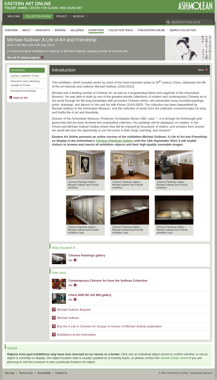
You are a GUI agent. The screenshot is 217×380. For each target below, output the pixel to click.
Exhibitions (96, 30)
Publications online (151, 30)
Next (201, 69)
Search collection (183, 30)
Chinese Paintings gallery (86, 255)
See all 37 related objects (23, 57)
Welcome (14, 16)
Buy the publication (109, 326)
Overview (11, 30)
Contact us (61, 373)
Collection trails (120, 30)
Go (70, 260)
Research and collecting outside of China (25, 83)
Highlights (42, 30)
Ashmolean (195, 6)
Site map (9, 373)
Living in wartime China (25, 75)
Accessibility (44, 373)
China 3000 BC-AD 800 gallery (89, 295)
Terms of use (26, 373)
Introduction (18, 70)
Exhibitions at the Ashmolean (76, 334)
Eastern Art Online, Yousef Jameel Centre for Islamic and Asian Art (45, 6)
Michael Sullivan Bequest (74, 309)
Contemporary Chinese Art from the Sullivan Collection (107, 280)
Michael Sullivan (68, 318)
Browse (60, 30)
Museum (78, 16)
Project (61, 16)
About (26, 30)
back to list (20, 97)
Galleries (77, 30)
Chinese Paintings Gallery (114, 140)
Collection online (37, 16)
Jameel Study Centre (174, 358)
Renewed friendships (23, 90)
